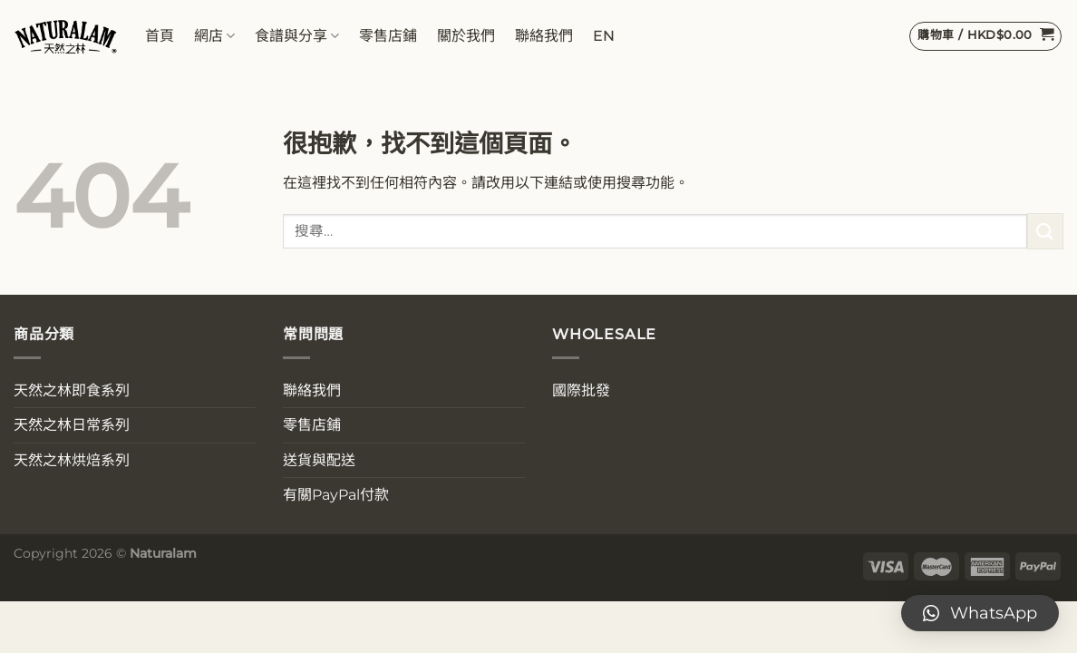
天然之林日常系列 (72, 425)
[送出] (1045, 231)
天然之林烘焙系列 (72, 460)
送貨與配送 (319, 460)
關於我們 (466, 35)
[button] (980, 613)
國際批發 (581, 390)
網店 (214, 35)
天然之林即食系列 (72, 390)
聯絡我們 (544, 35)
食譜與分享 (297, 35)
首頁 (159, 35)
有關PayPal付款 (336, 494)
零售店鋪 (388, 35)
